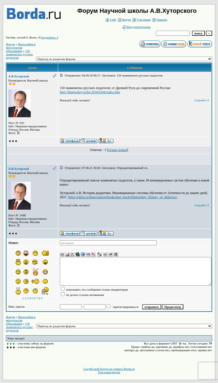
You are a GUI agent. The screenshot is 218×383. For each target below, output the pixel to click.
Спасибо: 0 (202, 100)
